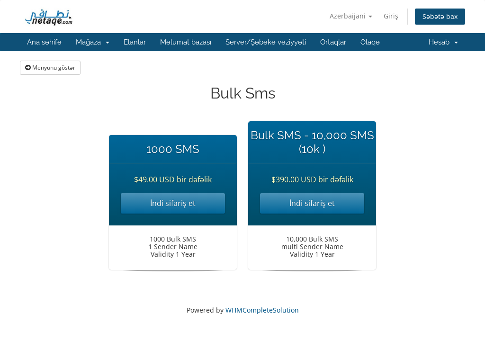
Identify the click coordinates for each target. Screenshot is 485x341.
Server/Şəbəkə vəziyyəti (265, 42)
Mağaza (92, 42)
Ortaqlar (333, 42)
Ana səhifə (44, 42)
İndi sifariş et (173, 203)
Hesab (443, 42)
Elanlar (135, 42)
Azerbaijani (351, 15)
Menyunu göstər (50, 67)
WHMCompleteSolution (262, 309)
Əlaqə (370, 42)
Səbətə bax (440, 16)
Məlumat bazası (185, 42)
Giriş (391, 15)
